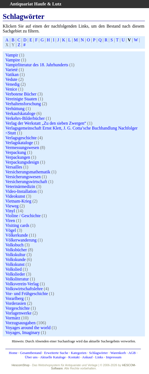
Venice (11, 89)
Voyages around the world (27, 327)
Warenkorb (118, 353)
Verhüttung (15, 108)
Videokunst (15, 196)
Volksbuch (14, 245)
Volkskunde (15, 259)
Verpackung (15, 152)
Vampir (11, 55)
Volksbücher (16, 249)
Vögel (10, 230)
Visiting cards (17, 225)
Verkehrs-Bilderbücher (25, 118)
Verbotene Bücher (20, 94)
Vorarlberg (14, 298)
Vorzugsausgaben (20, 322)
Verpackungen (17, 157)
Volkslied (13, 269)
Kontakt (74, 357)
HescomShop (20, 365)
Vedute (11, 79)
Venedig (12, 84)
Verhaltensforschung (23, 103)
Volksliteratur (17, 279)
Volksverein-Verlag (22, 284)
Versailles (13, 167)
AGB (132, 353)
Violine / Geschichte (23, 215)
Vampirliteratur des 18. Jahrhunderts (36, 64)
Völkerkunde (16, 235)
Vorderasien (15, 303)
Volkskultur (15, 254)
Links (99, 357)
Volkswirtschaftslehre (24, 288)
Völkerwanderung (21, 240)
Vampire (12, 60)
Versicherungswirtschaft (26, 181)
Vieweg (12, 206)
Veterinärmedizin (20, 186)
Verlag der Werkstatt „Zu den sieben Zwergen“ (45, 123)
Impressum (113, 357)
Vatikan (12, 74)
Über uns (31, 357)
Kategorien (78, 353)
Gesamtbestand (30, 353)
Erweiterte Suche (56, 353)
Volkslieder (15, 274)
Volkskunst (15, 264)
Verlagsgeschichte (21, 137)
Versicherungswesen (23, 176)
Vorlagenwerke (18, 313)
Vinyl (10, 210)
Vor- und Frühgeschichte (26, 293)
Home (13, 353)
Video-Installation (20, 191)
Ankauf (87, 357)
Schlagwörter (98, 353)
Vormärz (12, 318)
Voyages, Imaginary (22, 332)
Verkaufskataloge (20, 113)
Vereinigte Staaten (21, 99)
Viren (10, 220)
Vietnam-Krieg (18, 201)
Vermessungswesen (22, 147)
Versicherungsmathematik (27, 172)
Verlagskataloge (19, 142)
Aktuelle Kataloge (53, 357)
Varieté (11, 69)
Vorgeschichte (17, 308)
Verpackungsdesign (22, 162)
